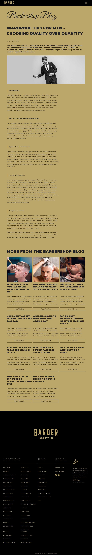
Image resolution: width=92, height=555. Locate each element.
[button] (86, 3)
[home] (9, 3)
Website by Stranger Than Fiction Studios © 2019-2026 (46, 553)
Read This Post (19, 309)
